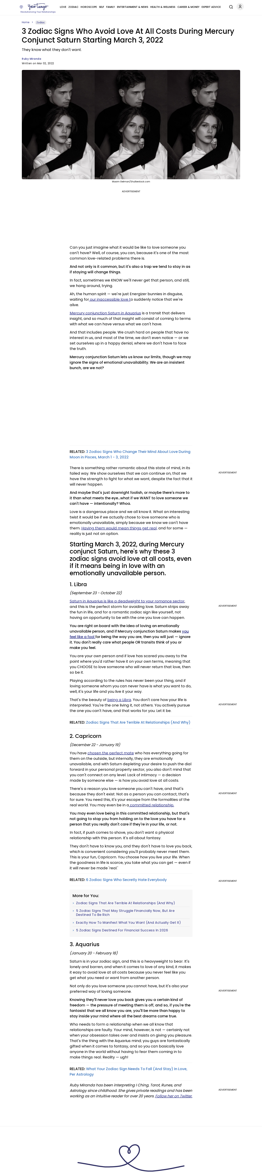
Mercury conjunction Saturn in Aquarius (105, 313)
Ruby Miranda (31, 59)
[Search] (230, 6)
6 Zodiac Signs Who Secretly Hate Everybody (126, 879)
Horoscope (89, 7)
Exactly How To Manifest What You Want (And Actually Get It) (128, 923)
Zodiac (73, 7)
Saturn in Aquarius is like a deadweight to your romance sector (127, 601)
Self (101, 7)
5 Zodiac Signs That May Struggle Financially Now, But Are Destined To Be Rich (125, 913)
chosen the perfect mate (111, 753)
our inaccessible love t (110, 299)
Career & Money (188, 7)
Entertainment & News (132, 7)
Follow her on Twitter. (173, 1096)
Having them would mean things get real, (119, 528)
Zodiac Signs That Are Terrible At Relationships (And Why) (138, 722)
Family (110, 7)
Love (63, 7)
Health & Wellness (162, 7)
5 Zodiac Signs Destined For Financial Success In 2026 (122, 930)
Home (25, 22)
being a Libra (119, 699)
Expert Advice (211, 7)
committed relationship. (151, 805)
